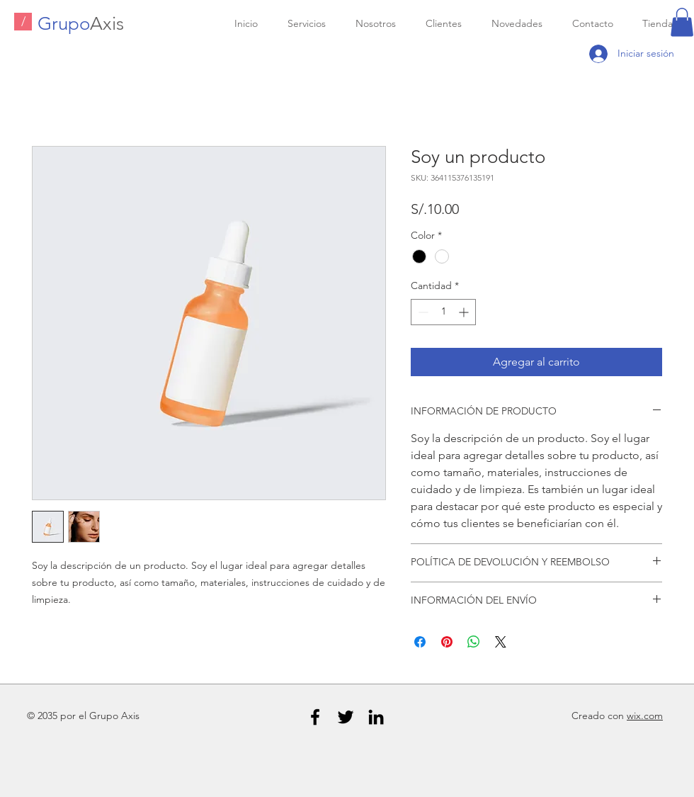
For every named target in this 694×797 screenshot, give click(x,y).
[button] (682, 22)
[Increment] (465, 312)
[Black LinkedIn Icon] (376, 717)
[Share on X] (500, 641)
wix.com (645, 715)
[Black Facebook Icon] (315, 717)
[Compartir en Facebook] (419, 641)
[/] (23, 21)
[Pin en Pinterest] (446, 641)
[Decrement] (422, 312)
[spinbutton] (443, 312)
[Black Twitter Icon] (345, 717)
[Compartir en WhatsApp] (473, 641)
